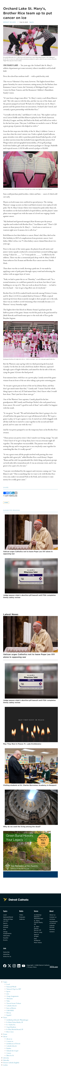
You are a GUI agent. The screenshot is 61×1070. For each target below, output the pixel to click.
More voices (10, 1034)
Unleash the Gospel (12, 1053)
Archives (52, 920)
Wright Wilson (9, 22)
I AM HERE (10, 1013)
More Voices (38, 944)
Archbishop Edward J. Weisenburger (38, 917)
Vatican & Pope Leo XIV (8, 921)
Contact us (53, 917)
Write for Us (7, 958)
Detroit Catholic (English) (11, 1065)
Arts (4, 930)
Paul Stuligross (37, 941)
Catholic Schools (6, 927)
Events (5, 941)
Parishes (52, 930)
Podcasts (23, 917)
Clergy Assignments (7, 934)
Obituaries (6, 937)
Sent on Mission (11, 1010)
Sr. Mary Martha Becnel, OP (37, 929)
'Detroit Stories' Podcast (13, 1005)
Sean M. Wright (36, 937)
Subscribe (6, 954)
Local (5, 915)
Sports (32, 22)
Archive (5, 1067)
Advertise (6, 956)
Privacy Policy (39, 969)
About (5, 1039)
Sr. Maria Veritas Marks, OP (37, 923)
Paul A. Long (38, 933)
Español (5, 939)
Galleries (23, 920)
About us (52, 915)
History (8, 1015)
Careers (52, 933)
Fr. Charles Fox (11, 1027)
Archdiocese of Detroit (53, 923)
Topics (5, 984)
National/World (8, 917)
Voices (5, 1020)
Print (6, 502)
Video (22, 915)
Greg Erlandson (11, 1029)
